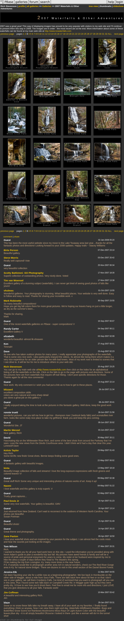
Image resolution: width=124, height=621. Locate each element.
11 (43, 34)
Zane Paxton (11, 536)
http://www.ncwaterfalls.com (58, 31)
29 (97, 34)
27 (91, 34)
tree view (93, 6)
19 (67, 34)
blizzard (8, 389)
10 (40, 34)
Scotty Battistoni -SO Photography (24, 272)
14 (52, 34)
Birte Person (11, 250)
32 (106, 34)
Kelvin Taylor (11, 450)
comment (7, 236)
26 (88, 34)
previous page (7, 34)
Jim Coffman (11, 592)
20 (70, 34)
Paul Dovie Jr (11, 501)
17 (61, 34)
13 (49, 34)
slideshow (118, 6)
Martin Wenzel (12, 430)
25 (85, 34)
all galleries (33, 6)
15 (55, 34)
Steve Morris (11, 257)
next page (119, 34)
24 (82, 34)
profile (21, 6)
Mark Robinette (12, 300)
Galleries (46, 6)
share (16, 236)
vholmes (9, 290)
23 (79, 34)
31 (103, 34)
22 (76, 34)
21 (73, 34)
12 (46, 34)
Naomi (7, 485)
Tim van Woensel (13, 280)
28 (94, 34)
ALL (110, 34)
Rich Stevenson (13, 366)
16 (58, 34)
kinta (6, 468)
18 (64, 34)
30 (100, 34)
